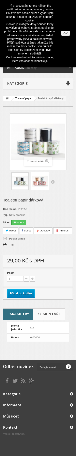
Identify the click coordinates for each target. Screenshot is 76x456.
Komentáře (49, 313)
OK (65, 33)
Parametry (18, 313)
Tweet (11, 230)
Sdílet (26, 230)
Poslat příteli (17, 238)
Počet (10, 272)
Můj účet (11, 416)
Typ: (5, 214)
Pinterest (62, 230)
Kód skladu (10, 209)
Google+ (43, 230)
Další (53, 182)
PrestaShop (17, 433)
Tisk (11, 244)
